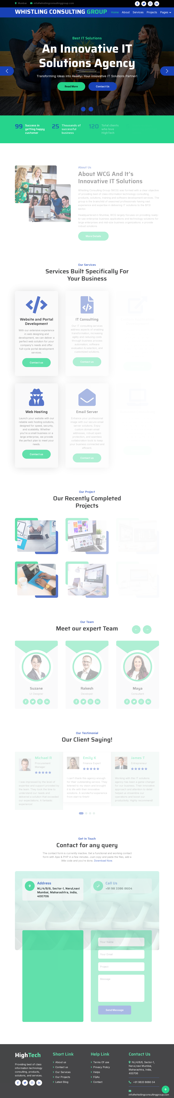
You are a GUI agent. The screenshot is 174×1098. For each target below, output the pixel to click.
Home (115, 12)
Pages (164, 12)
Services (138, 12)
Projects (152, 12)
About (126, 12)
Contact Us (102, 86)
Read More (71, 86)
